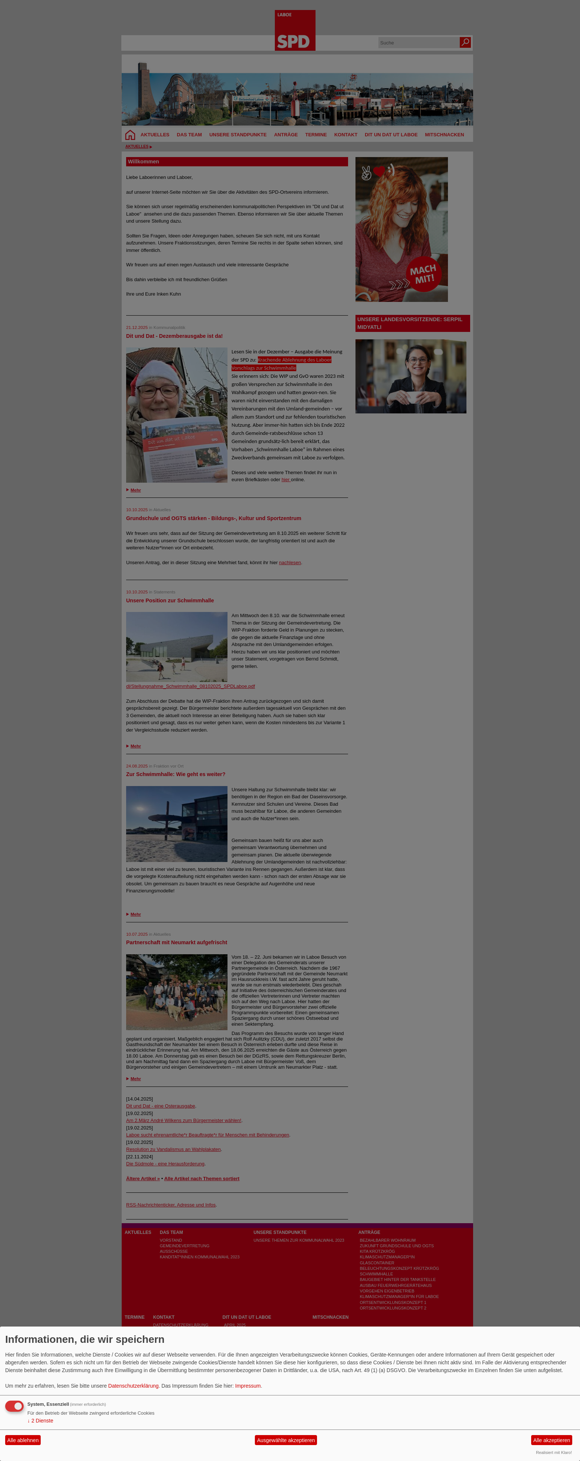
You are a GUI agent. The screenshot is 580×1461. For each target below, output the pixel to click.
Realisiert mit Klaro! (554, 1452)
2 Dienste (40, 1421)
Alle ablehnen (23, 1440)
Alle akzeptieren (551, 1440)
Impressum (248, 1386)
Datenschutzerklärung (133, 1386)
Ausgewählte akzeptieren (286, 1440)
